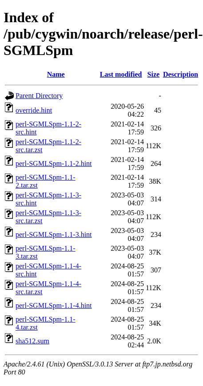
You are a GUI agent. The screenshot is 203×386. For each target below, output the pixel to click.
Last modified (121, 74)
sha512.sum (32, 341)
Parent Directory (39, 95)
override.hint (34, 110)
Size (153, 74)
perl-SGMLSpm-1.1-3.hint (54, 234)
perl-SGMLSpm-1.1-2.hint (54, 163)
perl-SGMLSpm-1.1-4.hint (54, 305)
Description (180, 74)
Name (56, 74)
